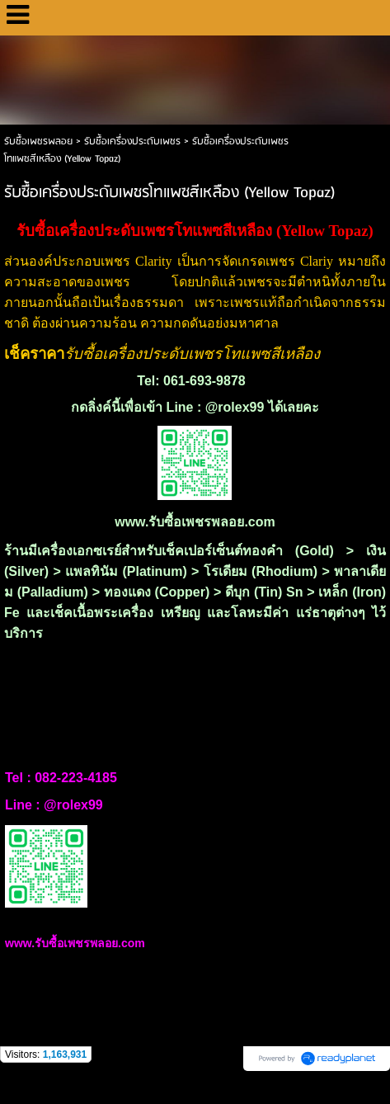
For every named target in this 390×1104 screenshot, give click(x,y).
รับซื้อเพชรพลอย (38, 141)
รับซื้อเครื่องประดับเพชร (132, 141)
